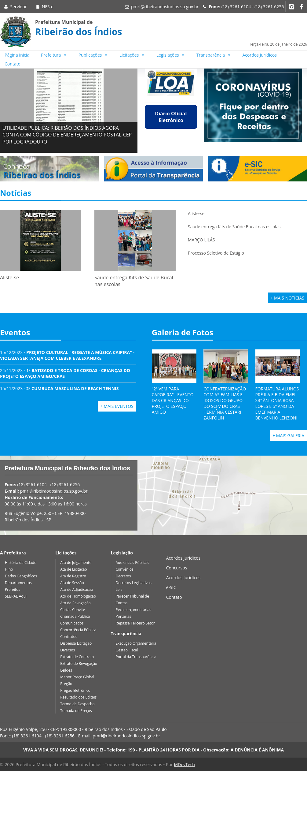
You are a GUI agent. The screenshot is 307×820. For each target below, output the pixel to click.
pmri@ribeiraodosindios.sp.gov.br (165, 6)
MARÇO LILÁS (202, 240)
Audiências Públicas (132, 562)
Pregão (66, 683)
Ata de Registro (73, 576)
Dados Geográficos (21, 576)
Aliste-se (196, 213)
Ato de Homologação (78, 596)
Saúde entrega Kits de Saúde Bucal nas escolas (234, 226)
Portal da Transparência (136, 656)
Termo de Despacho (77, 703)
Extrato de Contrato (77, 656)
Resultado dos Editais (78, 697)
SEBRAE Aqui (16, 596)
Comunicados (71, 623)
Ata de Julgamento (75, 562)
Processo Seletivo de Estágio (216, 253)
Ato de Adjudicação (76, 589)
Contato (12, 64)
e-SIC (171, 587)
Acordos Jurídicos (260, 55)
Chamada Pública (75, 616)
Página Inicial (18, 55)
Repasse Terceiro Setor (135, 623)
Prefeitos (12, 589)
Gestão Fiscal (127, 650)
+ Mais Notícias (287, 298)
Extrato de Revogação (78, 663)
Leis (119, 589)
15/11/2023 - (59, 388)
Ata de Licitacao (73, 569)
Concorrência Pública (78, 629)
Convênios (124, 569)
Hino (9, 569)
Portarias (123, 616)
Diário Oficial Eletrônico (171, 117)
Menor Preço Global (77, 677)
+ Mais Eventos (116, 406)
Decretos (123, 576)
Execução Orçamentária (136, 643)
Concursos (176, 568)
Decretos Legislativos (134, 582)
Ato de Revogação (75, 603)
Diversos (67, 650)
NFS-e (44, 6)
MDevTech (184, 764)
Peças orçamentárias (133, 609)
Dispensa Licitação (76, 643)
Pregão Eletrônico (75, 690)
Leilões (66, 670)
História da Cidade (20, 562)
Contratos (68, 636)
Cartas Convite (72, 609)
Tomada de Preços (76, 710)
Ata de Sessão (72, 582)
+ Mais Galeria (288, 435)
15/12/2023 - (67, 355)
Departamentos (18, 582)
